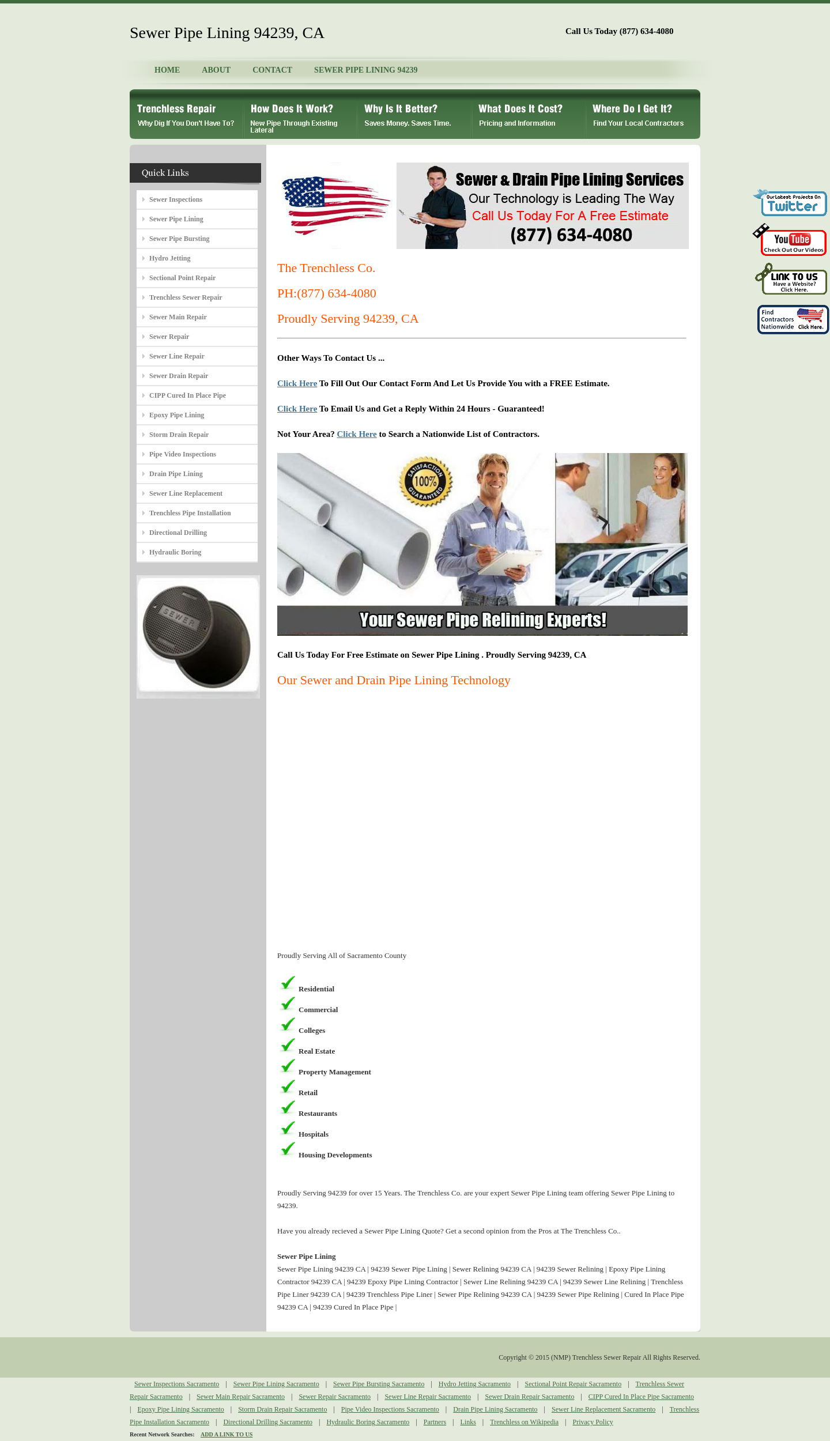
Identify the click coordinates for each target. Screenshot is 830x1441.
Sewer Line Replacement (185, 493)
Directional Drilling (178, 533)
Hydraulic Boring (175, 552)
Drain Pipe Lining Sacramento (495, 1409)
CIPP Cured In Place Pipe (187, 395)
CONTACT (272, 70)
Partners (435, 1422)
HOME (167, 70)
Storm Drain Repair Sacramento (282, 1409)
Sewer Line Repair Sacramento (427, 1397)
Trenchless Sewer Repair (185, 297)
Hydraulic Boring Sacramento (367, 1422)
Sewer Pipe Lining (176, 219)
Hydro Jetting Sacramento (475, 1384)
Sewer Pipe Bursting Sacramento (378, 1384)
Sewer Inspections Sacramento (176, 1384)
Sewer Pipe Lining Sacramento (276, 1384)
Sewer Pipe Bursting (179, 239)
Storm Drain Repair (179, 435)
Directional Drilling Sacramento (267, 1422)
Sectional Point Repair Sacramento (573, 1384)
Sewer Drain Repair (178, 376)
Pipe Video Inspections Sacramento (390, 1409)
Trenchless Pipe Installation (190, 513)
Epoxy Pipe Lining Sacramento (180, 1409)
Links (468, 1422)
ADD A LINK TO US (226, 1434)
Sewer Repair (169, 337)
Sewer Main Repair (178, 317)
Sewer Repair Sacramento (335, 1397)
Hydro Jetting (169, 258)
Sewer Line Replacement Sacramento (603, 1409)
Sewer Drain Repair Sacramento (529, 1397)
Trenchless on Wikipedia (524, 1422)
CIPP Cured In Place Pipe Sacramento (641, 1397)
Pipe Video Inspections (182, 454)
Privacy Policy (593, 1422)
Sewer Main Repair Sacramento (241, 1397)
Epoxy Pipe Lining (176, 415)
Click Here (297, 383)
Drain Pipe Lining (176, 474)
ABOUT (216, 70)
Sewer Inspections (175, 199)
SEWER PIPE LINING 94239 (365, 70)
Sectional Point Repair (182, 278)
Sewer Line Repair (177, 356)
